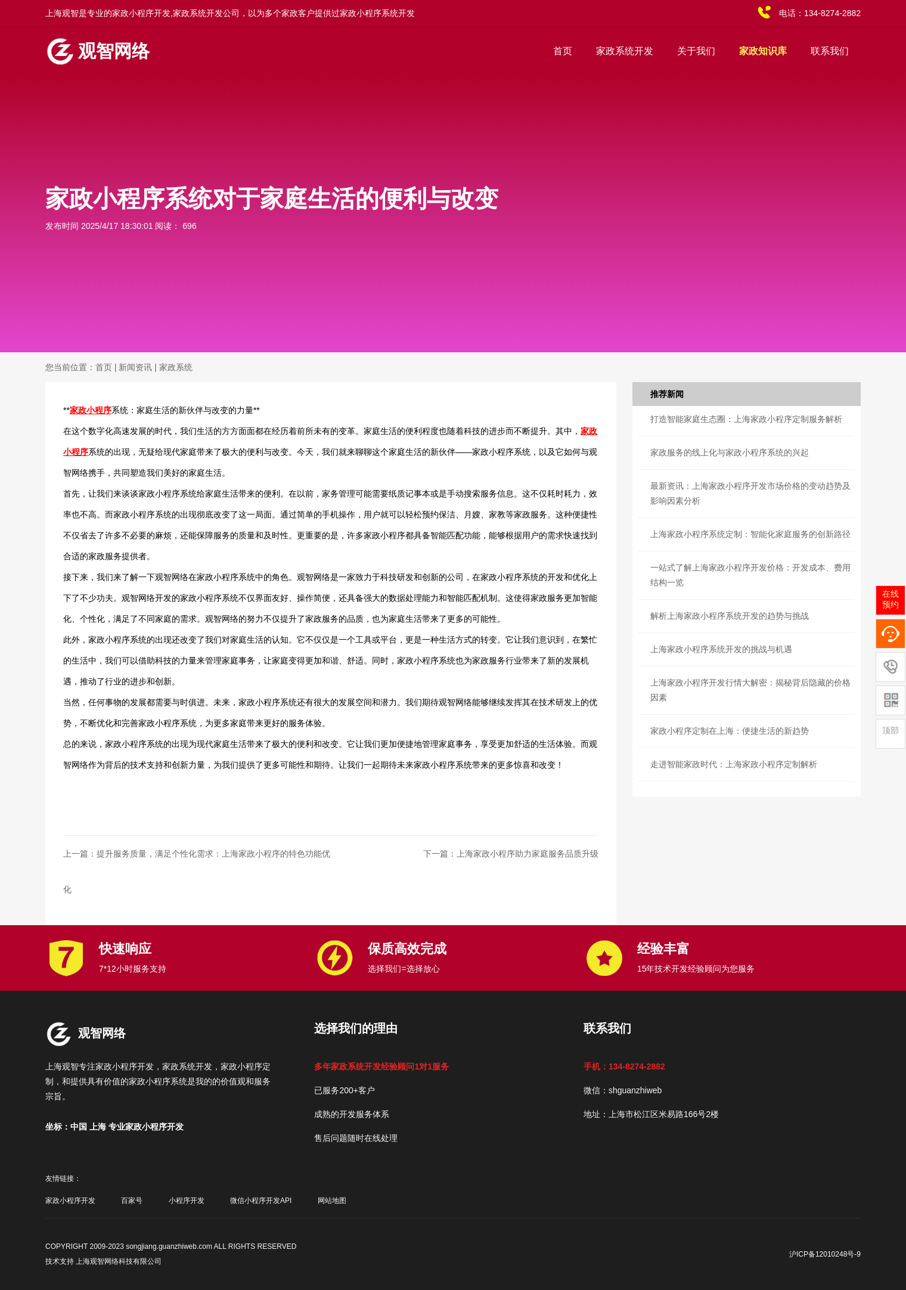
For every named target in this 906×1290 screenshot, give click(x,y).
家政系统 (176, 367)
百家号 (131, 1200)
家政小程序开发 (70, 1200)
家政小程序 (90, 410)
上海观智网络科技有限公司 (119, 1261)
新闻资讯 (135, 367)
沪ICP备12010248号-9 (825, 1254)
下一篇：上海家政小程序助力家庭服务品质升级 (510, 853)
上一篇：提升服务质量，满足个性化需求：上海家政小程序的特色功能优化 (196, 871)
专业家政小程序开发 (146, 1126)
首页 (562, 51)
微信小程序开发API (260, 1200)
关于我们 (696, 51)
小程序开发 (186, 1200)
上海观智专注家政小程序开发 (99, 1066)
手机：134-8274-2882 (624, 1066)
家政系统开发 (624, 51)
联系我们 (830, 51)
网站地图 (332, 1200)
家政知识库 (763, 51)
